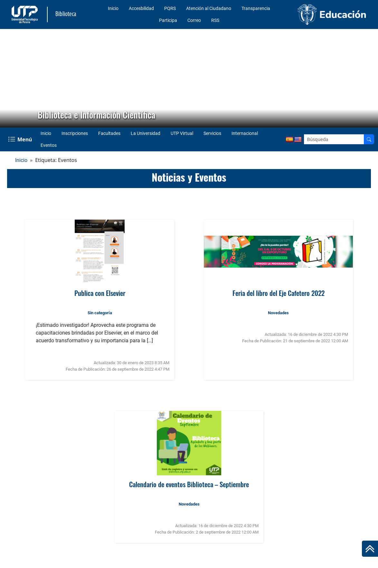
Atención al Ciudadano (208, 8)
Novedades (278, 312)
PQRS (170, 8)
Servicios (212, 133)
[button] (10, 78)
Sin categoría (100, 312)
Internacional (245, 133)
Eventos (49, 145)
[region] (189, 78)
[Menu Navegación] (21, 139)
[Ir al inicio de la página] (370, 549)
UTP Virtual (182, 133)
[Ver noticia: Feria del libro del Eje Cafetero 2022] (278, 252)
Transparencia (255, 8)
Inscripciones (74, 133)
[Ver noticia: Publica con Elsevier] (99, 252)
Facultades (109, 133)
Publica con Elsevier (99, 293)
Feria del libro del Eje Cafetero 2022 (278, 293)
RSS (215, 20)
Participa (168, 20)
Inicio (113, 8)
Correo (194, 20)
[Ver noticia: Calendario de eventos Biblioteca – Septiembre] (189, 443)
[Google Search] (334, 139)
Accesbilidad (141, 8)
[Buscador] (369, 139)
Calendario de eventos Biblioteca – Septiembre (189, 484)
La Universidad (145, 133)
